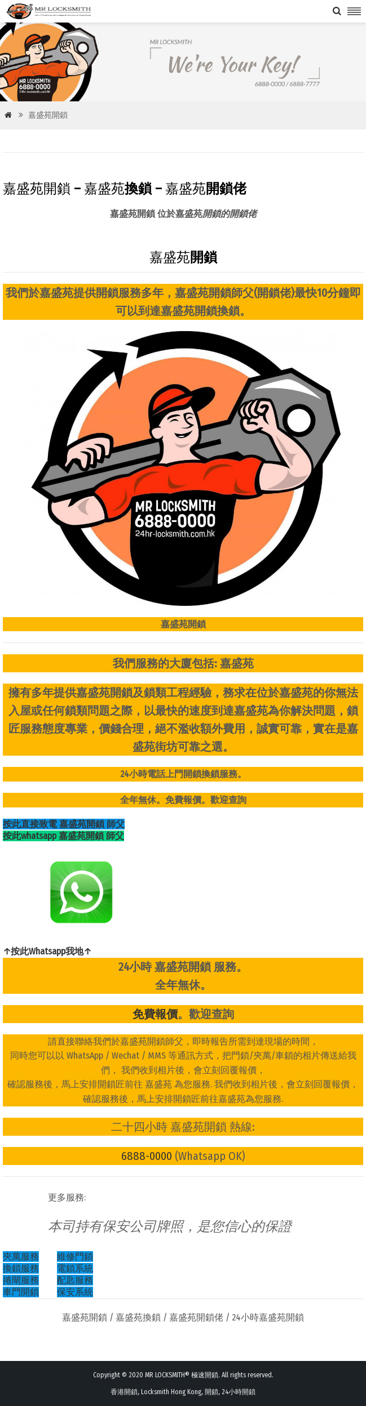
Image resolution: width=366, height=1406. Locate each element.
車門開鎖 (21, 1292)
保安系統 (75, 1292)
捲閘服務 (21, 1280)
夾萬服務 (21, 1256)
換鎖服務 (21, 1268)
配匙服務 (75, 1280)
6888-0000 (146, 1156)
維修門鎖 (75, 1256)
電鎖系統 (75, 1268)
